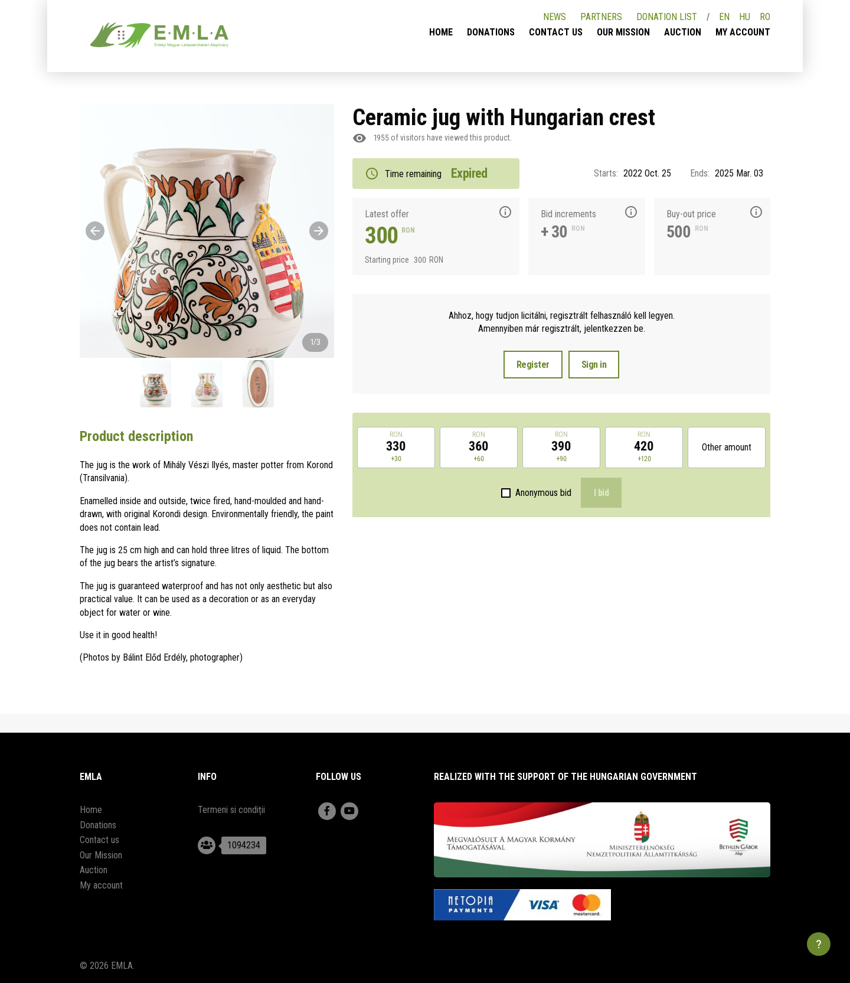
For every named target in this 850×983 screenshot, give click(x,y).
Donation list (666, 16)
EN (724, 16)
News (554, 16)
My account (742, 32)
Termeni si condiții (231, 809)
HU (744, 16)
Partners (601, 16)
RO (765, 16)
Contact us (556, 32)
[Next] (318, 230)
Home (441, 32)
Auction (682, 32)
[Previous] (95, 230)
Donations (491, 32)
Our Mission (623, 32)
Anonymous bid (543, 492)
